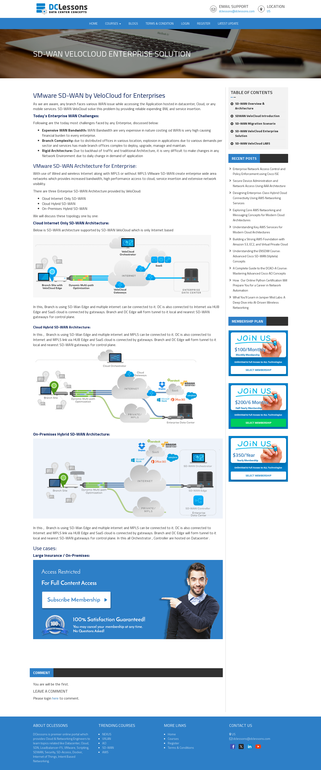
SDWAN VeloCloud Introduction (255, 115)
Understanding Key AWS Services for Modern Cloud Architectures (258, 229)
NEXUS (106, 734)
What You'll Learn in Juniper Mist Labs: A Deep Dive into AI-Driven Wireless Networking (259, 302)
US (268, 11)
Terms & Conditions (181, 747)
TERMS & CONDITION (160, 23)
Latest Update (228, 23)
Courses (173, 738)
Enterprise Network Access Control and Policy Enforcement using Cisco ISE (259, 171)
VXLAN (106, 738)
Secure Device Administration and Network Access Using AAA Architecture (259, 183)
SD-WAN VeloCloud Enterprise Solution (254, 133)
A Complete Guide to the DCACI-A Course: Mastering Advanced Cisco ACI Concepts (260, 271)
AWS (105, 752)
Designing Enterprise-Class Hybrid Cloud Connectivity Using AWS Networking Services (260, 197)
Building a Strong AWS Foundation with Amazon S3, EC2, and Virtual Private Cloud (260, 242)
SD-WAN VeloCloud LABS (250, 143)
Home (93, 23)
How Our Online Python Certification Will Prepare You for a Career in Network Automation (260, 285)
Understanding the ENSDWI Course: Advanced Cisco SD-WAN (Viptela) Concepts (256, 256)
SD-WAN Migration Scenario (253, 123)
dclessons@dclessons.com (237, 11)
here (55, 698)
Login (185, 23)
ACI (104, 743)
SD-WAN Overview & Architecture (247, 106)
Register (203, 23)
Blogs (133, 23)
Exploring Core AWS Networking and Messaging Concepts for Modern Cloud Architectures (259, 215)
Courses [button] (113, 23)
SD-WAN (108, 747)
